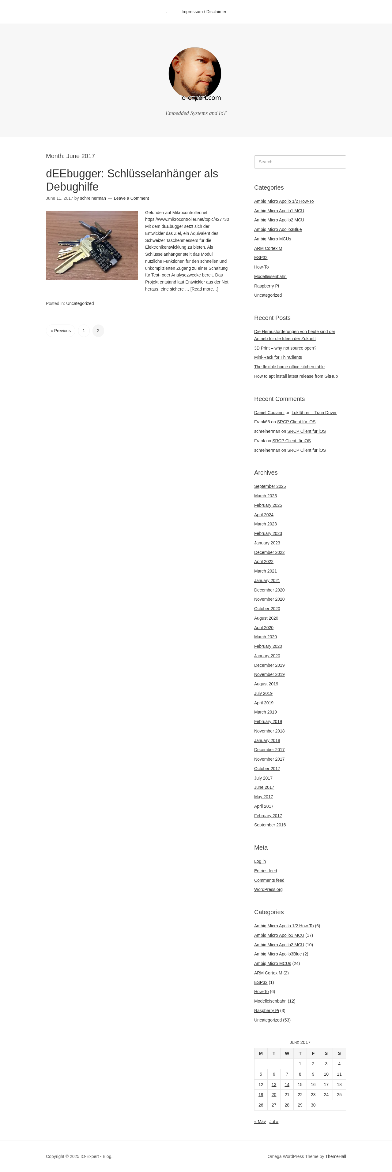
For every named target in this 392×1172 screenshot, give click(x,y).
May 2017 (263, 796)
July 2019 (263, 693)
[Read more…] (204, 289)
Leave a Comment (131, 198)
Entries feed (265, 870)
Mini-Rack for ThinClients (278, 357)
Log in (260, 861)
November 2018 (269, 731)
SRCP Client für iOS (296, 421)
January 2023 (267, 542)
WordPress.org (268, 889)
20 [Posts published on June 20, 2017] (274, 1094)
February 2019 (268, 721)
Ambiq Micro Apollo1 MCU (279, 210)
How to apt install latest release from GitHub (296, 376)
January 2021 (267, 580)
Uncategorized (80, 303)
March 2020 (265, 636)
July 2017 (263, 778)
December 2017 (269, 749)
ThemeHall (335, 1156)
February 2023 (268, 533)
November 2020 (269, 599)
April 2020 (263, 627)
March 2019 (265, 712)
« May (260, 1121)
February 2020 (268, 646)
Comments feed (269, 880)
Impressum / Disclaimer (204, 11)
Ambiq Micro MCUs (272, 238)
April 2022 (263, 561)
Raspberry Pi (266, 286)
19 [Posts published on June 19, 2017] (260, 1094)
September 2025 (270, 486)
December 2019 (269, 665)
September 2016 (270, 824)
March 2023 (265, 523)
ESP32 (261, 257)
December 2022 (269, 552)
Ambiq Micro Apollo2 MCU (279, 219)
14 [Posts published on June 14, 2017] (287, 1084)
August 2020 (266, 618)
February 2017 (268, 815)
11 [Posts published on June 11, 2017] (339, 1074)
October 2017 (267, 768)
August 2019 (266, 683)
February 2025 (268, 505)
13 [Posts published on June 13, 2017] (274, 1084)
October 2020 (267, 608)
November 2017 (269, 759)
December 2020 (269, 590)
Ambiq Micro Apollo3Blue (278, 229)
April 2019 (263, 702)
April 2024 (263, 514)
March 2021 (265, 571)
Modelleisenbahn (270, 276)
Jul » (274, 1121)
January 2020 (267, 655)
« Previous (61, 330)
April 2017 (263, 806)
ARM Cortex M (268, 248)
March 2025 (265, 495)
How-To (261, 267)
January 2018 (267, 740)
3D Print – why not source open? (285, 348)
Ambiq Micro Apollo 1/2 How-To (284, 201)
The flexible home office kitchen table (289, 366)
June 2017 (264, 787)
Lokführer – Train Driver (314, 412)
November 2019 (269, 674)
